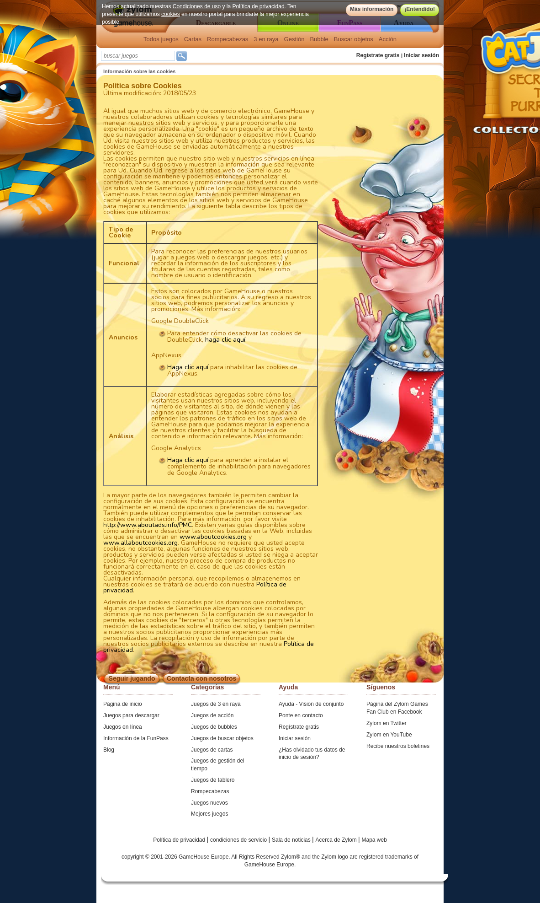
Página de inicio (122, 704)
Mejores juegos (209, 814)
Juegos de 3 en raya (216, 704)
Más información (371, 9)
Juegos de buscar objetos (222, 738)
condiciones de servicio (239, 840)
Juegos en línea (122, 727)
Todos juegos (161, 39)
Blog (108, 750)
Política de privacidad (259, 6)
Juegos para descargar (131, 715)
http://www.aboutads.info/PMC (147, 525)
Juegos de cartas (212, 750)
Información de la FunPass (136, 738)
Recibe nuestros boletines (397, 746)
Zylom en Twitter (386, 723)
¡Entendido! (419, 9)
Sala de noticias (292, 840)
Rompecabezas (227, 39)
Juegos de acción (212, 715)
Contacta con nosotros (201, 678)
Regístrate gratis (378, 55)
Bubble (319, 39)
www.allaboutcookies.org (140, 542)
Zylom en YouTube (389, 734)
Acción (388, 39)
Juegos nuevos (209, 803)
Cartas (192, 39)
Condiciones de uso (197, 6)
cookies (170, 14)
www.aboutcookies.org (213, 536)
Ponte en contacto (301, 715)
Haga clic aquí (187, 367)
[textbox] (138, 56)
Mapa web (374, 840)
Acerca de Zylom (337, 840)
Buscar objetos (353, 39)
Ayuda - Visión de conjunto (311, 704)
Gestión (294, 39)
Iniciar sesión (421, 55)
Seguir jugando (132, 678)
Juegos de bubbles (214, 727)
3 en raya (266, 39)
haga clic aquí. (226, 339)
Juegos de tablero (212, 780)
